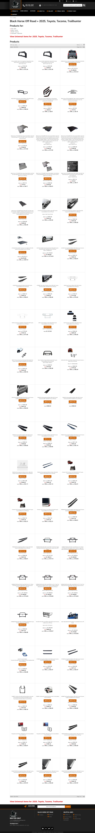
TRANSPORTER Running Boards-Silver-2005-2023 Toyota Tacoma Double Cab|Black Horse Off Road (47, 772)
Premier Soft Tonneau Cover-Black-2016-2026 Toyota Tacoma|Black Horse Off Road (47, 510)
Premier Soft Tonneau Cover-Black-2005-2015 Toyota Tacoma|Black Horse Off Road (22, 510)
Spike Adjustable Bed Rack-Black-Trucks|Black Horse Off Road (72, 622)
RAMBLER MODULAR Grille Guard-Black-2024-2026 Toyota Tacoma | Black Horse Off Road (22, 622)
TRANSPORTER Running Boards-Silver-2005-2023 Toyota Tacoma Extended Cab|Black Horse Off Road (73, 772)
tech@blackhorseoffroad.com (19, 820)
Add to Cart (22, 513)
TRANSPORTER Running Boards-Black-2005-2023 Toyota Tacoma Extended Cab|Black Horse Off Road (22, 772)
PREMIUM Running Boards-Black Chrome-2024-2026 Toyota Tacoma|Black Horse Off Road (22, 547)
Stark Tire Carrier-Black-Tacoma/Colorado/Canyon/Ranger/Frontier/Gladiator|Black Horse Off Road (23, 660)
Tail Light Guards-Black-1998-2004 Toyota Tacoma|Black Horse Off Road (22, 734)
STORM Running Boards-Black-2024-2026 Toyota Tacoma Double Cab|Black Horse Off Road (72, 659)
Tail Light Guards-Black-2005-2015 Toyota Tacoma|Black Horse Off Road (47, 734)
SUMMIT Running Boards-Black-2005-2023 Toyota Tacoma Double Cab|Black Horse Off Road (72, 697)
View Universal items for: (36, 801)
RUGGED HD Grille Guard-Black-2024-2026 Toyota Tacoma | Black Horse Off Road (47, 622)
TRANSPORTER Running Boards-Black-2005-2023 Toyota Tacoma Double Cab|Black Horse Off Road (73, 734)
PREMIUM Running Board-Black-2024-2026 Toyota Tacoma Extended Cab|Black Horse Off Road (72, 510)
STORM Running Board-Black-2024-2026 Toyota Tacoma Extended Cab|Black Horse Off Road (48, 659)
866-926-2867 (15, 818)
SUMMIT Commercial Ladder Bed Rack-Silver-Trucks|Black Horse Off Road (47, 697)
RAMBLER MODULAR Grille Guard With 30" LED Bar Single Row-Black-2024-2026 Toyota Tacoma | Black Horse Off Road (47, 548)
